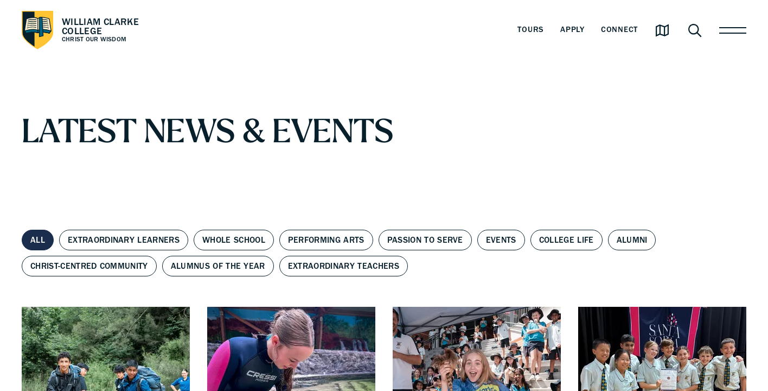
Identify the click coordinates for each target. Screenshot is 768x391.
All (37, 240)
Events (501, 240)
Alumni (632, 240)
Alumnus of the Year (218, 266)
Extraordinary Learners (124, 240)
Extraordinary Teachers (343, 266)
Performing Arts (326, 240)
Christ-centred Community (89, 266)
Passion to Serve (425, 240)
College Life (566, 240)
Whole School (233, 240)
